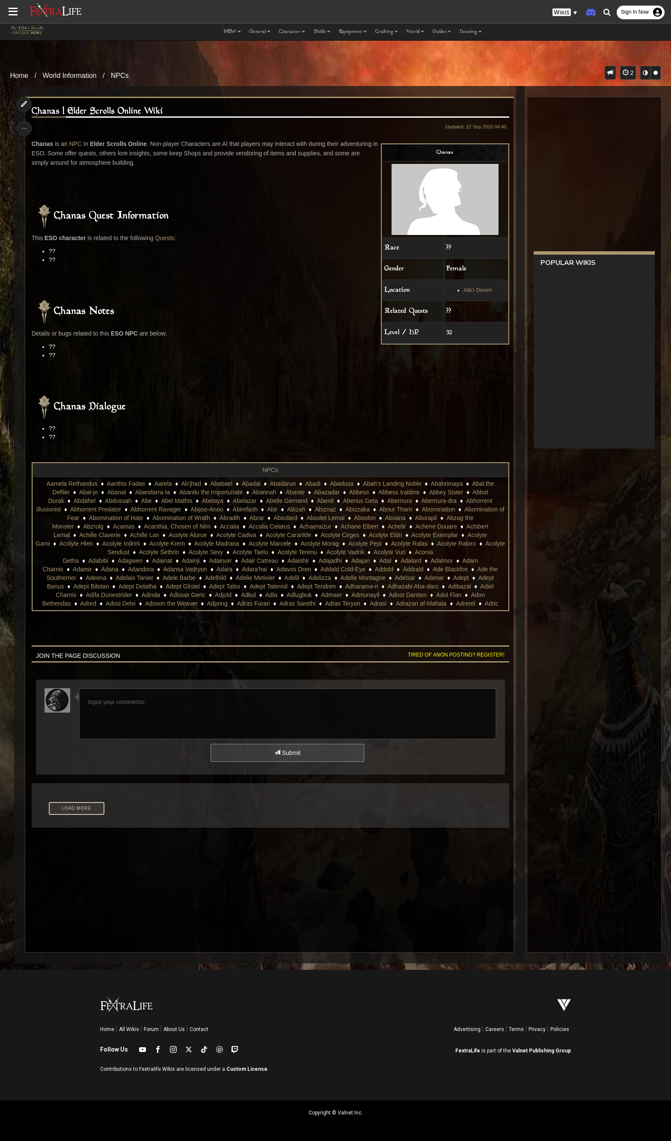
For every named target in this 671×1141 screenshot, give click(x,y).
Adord (88, 603)
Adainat (162, 560)
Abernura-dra (439, 500)
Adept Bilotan (91, 586)
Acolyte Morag (319, 543)
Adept (461, 577)
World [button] (415, 32)
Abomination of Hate (116, 517)
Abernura (399, 500)
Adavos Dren (293, 569)
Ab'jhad (191, 483)
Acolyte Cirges (340, 535)
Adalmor (442, 560)
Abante (294, 492)
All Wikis (129, 1029)
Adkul (248, 594)
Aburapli (426, 517)
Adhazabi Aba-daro (413, 586)
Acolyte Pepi (365, 543)
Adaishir (298, 560)
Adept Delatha (138, 586)
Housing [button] (471, 32)
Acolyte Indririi (121, 543)
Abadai (251, 483)
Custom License (246, 1069)
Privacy (537, 1029)
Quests (164, 238)
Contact (199, 1029)
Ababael (221, 483)
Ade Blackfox (450, 569)
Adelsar (405, 577)
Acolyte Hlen (76, 543)
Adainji (190, 560)
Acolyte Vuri (389, 552)
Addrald (413, 569)
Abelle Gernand (286, 500)
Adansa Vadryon (185, 569)
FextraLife (467, 1051)
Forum (151, 1029)
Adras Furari (253, 603)
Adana (109, 569)
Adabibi (98, 560)
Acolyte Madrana (216, 543)
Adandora (141, 569)
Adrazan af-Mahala (421, 603)
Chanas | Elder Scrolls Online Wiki (97, 111)
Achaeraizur (315, 526)
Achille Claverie (99, 535)
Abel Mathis (176, 500)
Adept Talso (224, 586)
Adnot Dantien (408, 594)
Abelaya (212, 500)
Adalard (411, 560)
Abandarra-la (152, 492)
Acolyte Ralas (409, 543)
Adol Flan (448, 594)
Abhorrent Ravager (156, 509)
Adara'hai (254, 569)
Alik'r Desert (477, 290)
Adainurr (220, 560)
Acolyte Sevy (205, 552)
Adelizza (320, 577)
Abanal (116, 492)
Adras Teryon (342, 603)
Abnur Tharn (396, 509)
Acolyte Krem (167, 543)
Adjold (223, 594)
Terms (516, 1029)
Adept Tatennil (268, 586)
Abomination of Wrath (181, 517)
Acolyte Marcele (270, 543)
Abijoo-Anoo (206, 509)
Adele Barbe (179, 577)
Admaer (331, 594)
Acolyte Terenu (297, 552)
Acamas (124, 526)
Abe (146, 500)
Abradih (230, 517)
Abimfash (244, 509)
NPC (75, 143)
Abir (272, 509)
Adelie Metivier (255, 577)
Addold (384, 569)
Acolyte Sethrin (159, 552)
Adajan (360, 560)
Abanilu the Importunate (211, 492)
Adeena (96, 577)
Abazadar (327, 492)
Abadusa (341, 483)
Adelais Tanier (134, 577)
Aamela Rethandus (71, 483)
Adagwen (130, 560)
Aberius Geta (360, 500)
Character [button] (292, 32)
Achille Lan (144, 535)
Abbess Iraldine (399, 492)
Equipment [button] (353, 32)
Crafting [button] (386, 32)
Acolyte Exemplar (434, 535)
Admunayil (365, 594)
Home (19, 75)
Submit (287, 752)
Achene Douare (436, 526)
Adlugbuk (299, 594)
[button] (565, 12)
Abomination (438, 509)
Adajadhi (330, 560)
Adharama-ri (361, 586)
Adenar (434, 577)
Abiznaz (325, 509)
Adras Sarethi (297, 603)
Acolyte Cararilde (289, 535)
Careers (494, 1029)
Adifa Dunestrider (109, 594)
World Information (70, 75)
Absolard (285, 517)
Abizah (296, 509)
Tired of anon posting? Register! (455, 655)
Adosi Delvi (121, 603)
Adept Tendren (316, 586)
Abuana (395, 517)
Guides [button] (442, 32)
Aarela (163, 483)
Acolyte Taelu (250, 552)
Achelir (397, 526)
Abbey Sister (446, 492)
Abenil (325, 500)
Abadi (313, 483)
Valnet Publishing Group (541, 1051)
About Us (174, 1029)
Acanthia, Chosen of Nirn (177, 526)
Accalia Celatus (269, 526)
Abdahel (84, 500)
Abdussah (118, 500)
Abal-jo (88, 492)
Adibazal (459, 586)
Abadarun (283, 483)
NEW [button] (232, 32)
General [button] (259, 32)
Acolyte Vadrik (345, 552)
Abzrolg (93, 526)
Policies (559, 1029)
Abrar (256, 517)
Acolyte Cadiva (236, 535)
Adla (271, 594)
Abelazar (244, 500)
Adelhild (215, 577)
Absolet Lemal (325, 517)
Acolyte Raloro (456, 543)
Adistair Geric (187, 594)
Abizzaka (357, 509)
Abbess (359, 492)
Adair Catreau (259, 560)
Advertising (467, 1029)
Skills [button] (322, 32)
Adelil (291, 577)
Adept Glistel (182, 586)
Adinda (150, 594)
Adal (385, 560)
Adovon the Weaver (171, 603)
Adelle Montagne (362, 577)
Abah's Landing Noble (392, 483)
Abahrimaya (447, 483)
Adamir (82, 569)
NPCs (120, 75)
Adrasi (378, 603)
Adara (224, 569)
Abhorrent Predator (95, 509)
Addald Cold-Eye (343, 569)
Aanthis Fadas (126, 483)
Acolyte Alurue (188, 535)
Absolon (365, 517)
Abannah (264, 492)
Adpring (217, 603)
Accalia (229, 526)
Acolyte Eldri (385, 535)
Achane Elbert (359, 526)
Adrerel (465, 603)
